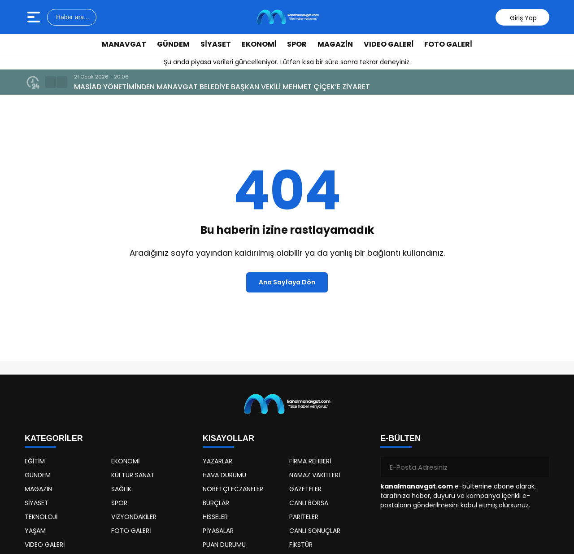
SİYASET (215, 44)
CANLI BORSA (308, 502)
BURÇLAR (216, 502)
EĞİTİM (35, 461)
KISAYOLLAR (228, 438)
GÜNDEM (173, 44)
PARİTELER (303, 516)
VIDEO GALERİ (388, 44)
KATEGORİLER (54, 438)
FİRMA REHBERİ (310, 461)
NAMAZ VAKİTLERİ (314, 475)
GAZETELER (305, 488)
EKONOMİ (259, 44)
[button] (50, 82)
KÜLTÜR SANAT (133, 475)
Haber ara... (71, 17)
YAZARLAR (217, 461)
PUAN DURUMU (224, 544)
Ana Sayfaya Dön (287, 282)
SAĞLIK (121, 488)
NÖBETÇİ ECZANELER (233, 488)
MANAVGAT (124, 44)
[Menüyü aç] (35, 17)
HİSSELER (215, 516)
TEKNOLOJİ (41, 516)
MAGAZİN (334, 44)
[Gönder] (539, 467)
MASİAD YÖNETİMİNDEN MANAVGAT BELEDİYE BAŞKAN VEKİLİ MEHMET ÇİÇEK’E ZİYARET (222, 87)
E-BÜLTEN (400, 438)
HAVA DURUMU (224, 475)
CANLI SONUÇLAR (314, 530)
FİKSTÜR (301, 544)
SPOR (297, 44)
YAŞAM (35, 530)
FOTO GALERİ (448, 44)
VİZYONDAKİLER (134, 516)
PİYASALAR (218, 530)
